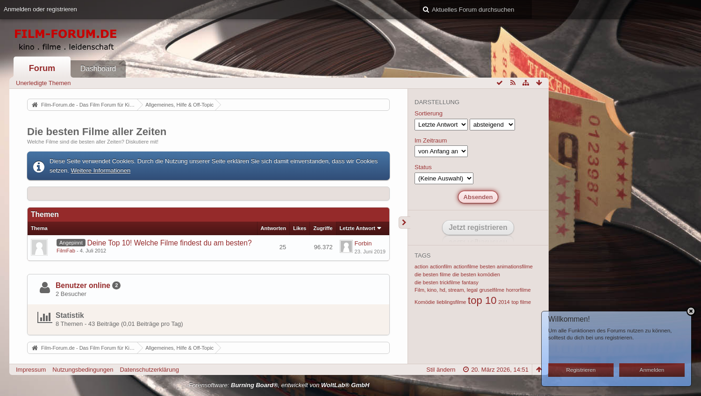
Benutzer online (83, 285)
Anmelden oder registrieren (40, 9)
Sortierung (429, 113)
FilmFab (66, 250)
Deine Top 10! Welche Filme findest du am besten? (169, 243)
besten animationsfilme (506, 266)
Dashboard (98, 68)
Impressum (31, 369)
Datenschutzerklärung (149, 369)
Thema (39, 228)
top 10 (482, 300)
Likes (299, 228)
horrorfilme (518, 290)
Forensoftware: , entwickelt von (279, 385)
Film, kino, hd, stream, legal (446, 290)
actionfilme (465, 266)
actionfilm (441, 266)
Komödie (425, 302)
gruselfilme (491, 290)
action (421, 266)
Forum (42, 68)
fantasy (470, 282)
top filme (521, 302)
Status (423, 167)
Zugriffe (322, 228)
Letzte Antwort (357, 228)
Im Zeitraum (431, 140)
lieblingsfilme (451, 302)
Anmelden (652, 370)
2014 (504, 302)
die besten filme (433, 274)
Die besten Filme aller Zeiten (96, 131)
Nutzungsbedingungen (82, 369)
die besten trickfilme (437, 282)
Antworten (273, 228)
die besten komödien (476, 274)
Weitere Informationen (101, 170)
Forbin (363, 243)
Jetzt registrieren (478, 227)
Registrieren (581, 370)
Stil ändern (440, 369)
